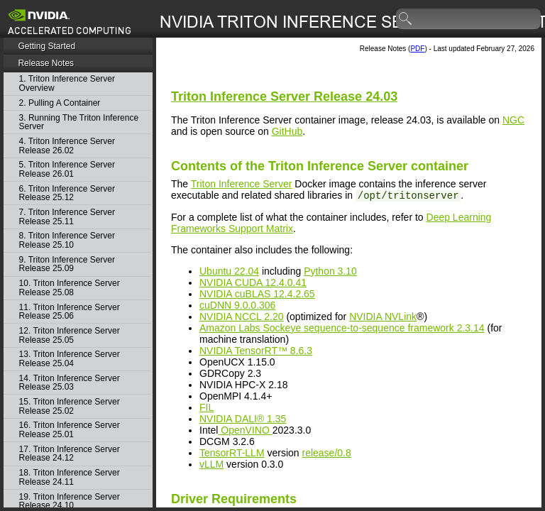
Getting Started (46, 46)
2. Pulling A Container (60, 103)
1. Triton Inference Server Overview (67, 83)
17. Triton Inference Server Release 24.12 (69, 454)
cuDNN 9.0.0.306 (237, 305)
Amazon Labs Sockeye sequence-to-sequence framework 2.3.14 (342, 328)
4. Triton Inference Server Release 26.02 (67, 146)
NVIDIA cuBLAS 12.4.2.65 (257, 294)
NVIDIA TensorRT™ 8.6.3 (255, 350)
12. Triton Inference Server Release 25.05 (69, 335)
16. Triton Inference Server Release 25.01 (69, 430)
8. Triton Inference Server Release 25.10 (67, 240)
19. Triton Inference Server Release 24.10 (69, 501)
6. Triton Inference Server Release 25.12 (67, 193)
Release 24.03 (284, 96)
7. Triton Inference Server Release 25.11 (67, 217)
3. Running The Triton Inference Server (79, 122)
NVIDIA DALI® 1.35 (242, 418)
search (406, 19)
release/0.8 (326, 452)
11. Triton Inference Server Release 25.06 (69, 312)
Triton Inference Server (241, 183)
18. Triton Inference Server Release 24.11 (69, 477)
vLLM (211, 464)
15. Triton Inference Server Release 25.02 (69, 406)
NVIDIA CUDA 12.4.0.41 (253, 282)
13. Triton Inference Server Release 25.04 (69, 359)
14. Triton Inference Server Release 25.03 (69, 383)
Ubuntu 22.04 (229, 271)
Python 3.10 (330, 271)
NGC (513, 120)
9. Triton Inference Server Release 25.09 (67, 264)
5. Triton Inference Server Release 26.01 (67, 169)
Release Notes (46, 63)
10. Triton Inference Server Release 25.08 (69, 288)
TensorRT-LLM (232, 452)
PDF (417, 49)
